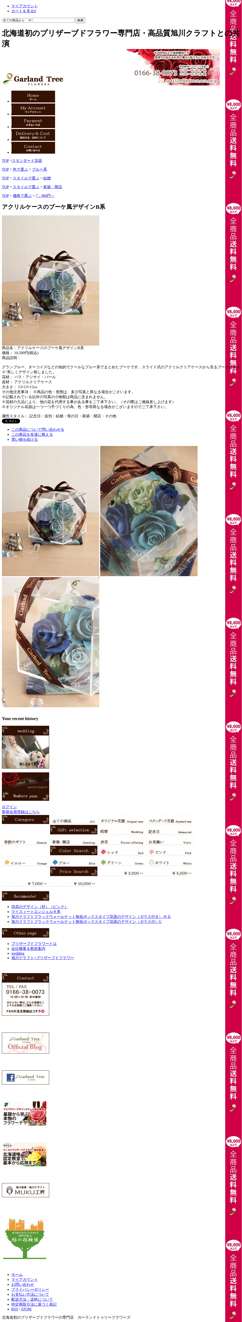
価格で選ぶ (22, 196)
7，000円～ (45, 196)
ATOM (26, 1309)
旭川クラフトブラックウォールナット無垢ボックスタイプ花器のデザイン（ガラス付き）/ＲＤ (91, 917)
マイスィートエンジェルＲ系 (35, 912)
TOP (5, 161)
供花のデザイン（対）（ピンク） (39, 907)
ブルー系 (39, 169)
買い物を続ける (24, 439)
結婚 (47, 178)
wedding (17, 953)
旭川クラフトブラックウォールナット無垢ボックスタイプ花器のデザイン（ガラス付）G (86, 922)
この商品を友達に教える (32, 434)
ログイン (9, 807)
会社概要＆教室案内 (28, 949)
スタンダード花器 (27, 161)
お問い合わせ (22, 1284)
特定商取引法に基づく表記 (34, 1304)
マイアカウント (24, 1279)
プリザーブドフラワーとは (34, 944)
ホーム (17, 1275)
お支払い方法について (30, 1294)
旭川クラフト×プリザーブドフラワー (42, 958)
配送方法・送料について (32, 1299)
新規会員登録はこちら (21, 812)
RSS (14, 1309)
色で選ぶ (20, 169)
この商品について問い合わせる (37, 429)
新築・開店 (52, 187)
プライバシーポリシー (30, 1289)
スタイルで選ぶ (26, 178)
